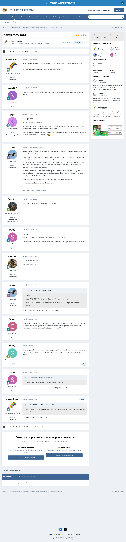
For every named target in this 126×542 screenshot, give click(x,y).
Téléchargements (59, 17)
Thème (57, 534)
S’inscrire (119, 10)
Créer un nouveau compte (26, 457)
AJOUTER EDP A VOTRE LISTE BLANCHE (61, 3)
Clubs (23, 17)
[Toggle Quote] (25, 290)
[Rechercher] (99, 17)
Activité (5, 17)
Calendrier (71, 17)
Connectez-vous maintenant (64, 455)
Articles (38, 17)
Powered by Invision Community (63, 539)
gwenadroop (102, 48)
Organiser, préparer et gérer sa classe (35, 43)
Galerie (47, 17)
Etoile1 (117, 48)
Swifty (117, 54)
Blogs (30, 17)
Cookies (77, 534)
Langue (49, 534)
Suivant (25, 51)
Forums (14, 18)
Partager (66, 42)
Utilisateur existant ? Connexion (100, 10)
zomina (100, 54)
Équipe (15, 22)
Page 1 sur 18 (39, 51)
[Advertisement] (63, 510)
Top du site (5, 22)
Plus (80, 17)
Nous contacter (67, 534)
